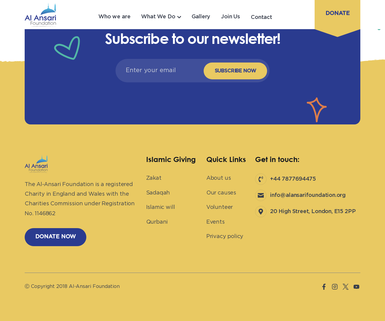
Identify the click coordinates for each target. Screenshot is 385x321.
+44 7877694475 (293, 179)
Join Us (230, 17)
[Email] (158, 70)
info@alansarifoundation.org (308, 195)
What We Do (158, 17)
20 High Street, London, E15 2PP (313, 211)
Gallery (201, 17)
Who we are (114, 17)
